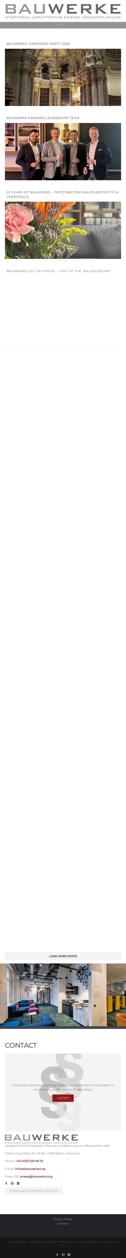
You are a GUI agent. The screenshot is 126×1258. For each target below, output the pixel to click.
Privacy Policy (82, 1089)
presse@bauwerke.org (36, 1176)
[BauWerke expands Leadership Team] (63, 146)
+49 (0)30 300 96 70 (29, 1161)
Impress (63, 1223)
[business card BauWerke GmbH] (34, 1191)
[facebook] (6, 1183)
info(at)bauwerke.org (30, 1169)
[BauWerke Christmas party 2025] (63, 72)
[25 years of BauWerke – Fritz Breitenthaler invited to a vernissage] (63, 223)
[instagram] (12, 1183)
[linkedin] (18, 1183)
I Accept (63, 1098)
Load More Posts (63, 956)
